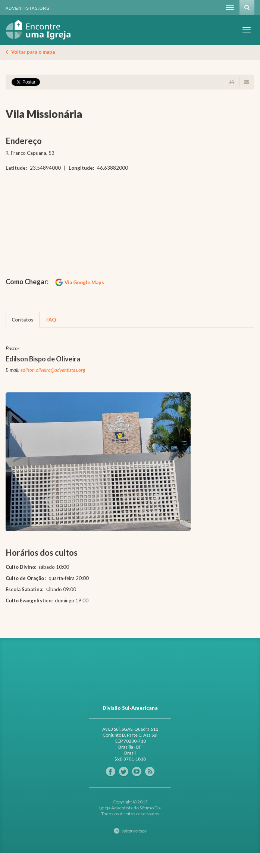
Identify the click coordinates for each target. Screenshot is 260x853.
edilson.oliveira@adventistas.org (53, 370)
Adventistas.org (28, 8)
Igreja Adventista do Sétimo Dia (38, 29)
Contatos (23, 320)
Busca (246, 7)
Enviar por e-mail (246, 82)
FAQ (51, 320)
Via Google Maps (84, 282)
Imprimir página (233, 82)
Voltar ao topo (134, 831)
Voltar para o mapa (33, 52)
